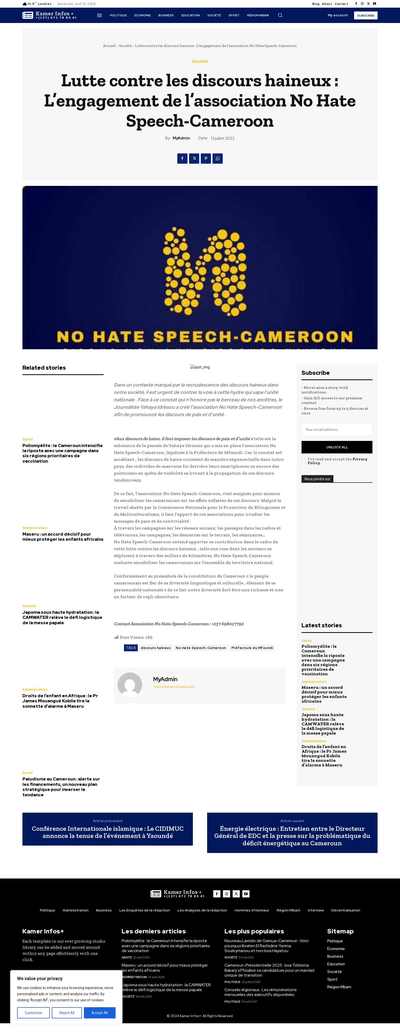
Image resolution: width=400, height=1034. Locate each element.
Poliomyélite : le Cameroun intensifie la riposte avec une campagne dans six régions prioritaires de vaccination (62, 453)
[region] (66, 997)
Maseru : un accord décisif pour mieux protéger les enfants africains (63, 536)
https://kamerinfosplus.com (174, 686)
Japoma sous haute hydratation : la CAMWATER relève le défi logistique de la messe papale (62, 617)
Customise (33, 1013)
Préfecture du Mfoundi (252, 648)
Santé (27, 439)
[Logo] (49, 15)
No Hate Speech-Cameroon (201, 648)
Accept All (100, 1013)
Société (125, 45)
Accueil (109, 45)
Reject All (66, 1013)
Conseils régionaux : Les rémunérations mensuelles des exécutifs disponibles (260, 992)
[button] (280, 15)
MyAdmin (181, 138)
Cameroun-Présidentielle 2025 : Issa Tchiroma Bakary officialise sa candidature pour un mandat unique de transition (269, 970)
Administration (34, 528)
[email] (337, 429)
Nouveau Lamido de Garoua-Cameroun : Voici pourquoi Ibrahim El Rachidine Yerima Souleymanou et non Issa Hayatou (266, 945)
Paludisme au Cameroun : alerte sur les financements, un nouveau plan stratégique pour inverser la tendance (61, 786)
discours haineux (156, 648)
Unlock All (337, 447)
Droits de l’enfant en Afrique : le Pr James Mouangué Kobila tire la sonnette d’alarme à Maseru (60, 701)
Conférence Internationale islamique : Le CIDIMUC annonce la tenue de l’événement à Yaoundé (108, 832)
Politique (232, 982)
